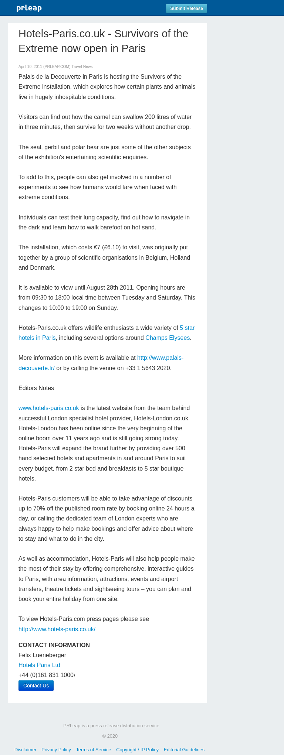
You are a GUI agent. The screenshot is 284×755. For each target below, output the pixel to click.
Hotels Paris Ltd (39, 665)
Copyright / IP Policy (137, 749)
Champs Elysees (167, 338)
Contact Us (36, 686)
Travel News (81, 67)
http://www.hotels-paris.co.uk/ (56, 629)
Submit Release (186, 8)
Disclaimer (25, 749)
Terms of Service (93, 749)
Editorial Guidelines (184, 749)
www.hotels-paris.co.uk (48, 408)
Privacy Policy (56, 749)
